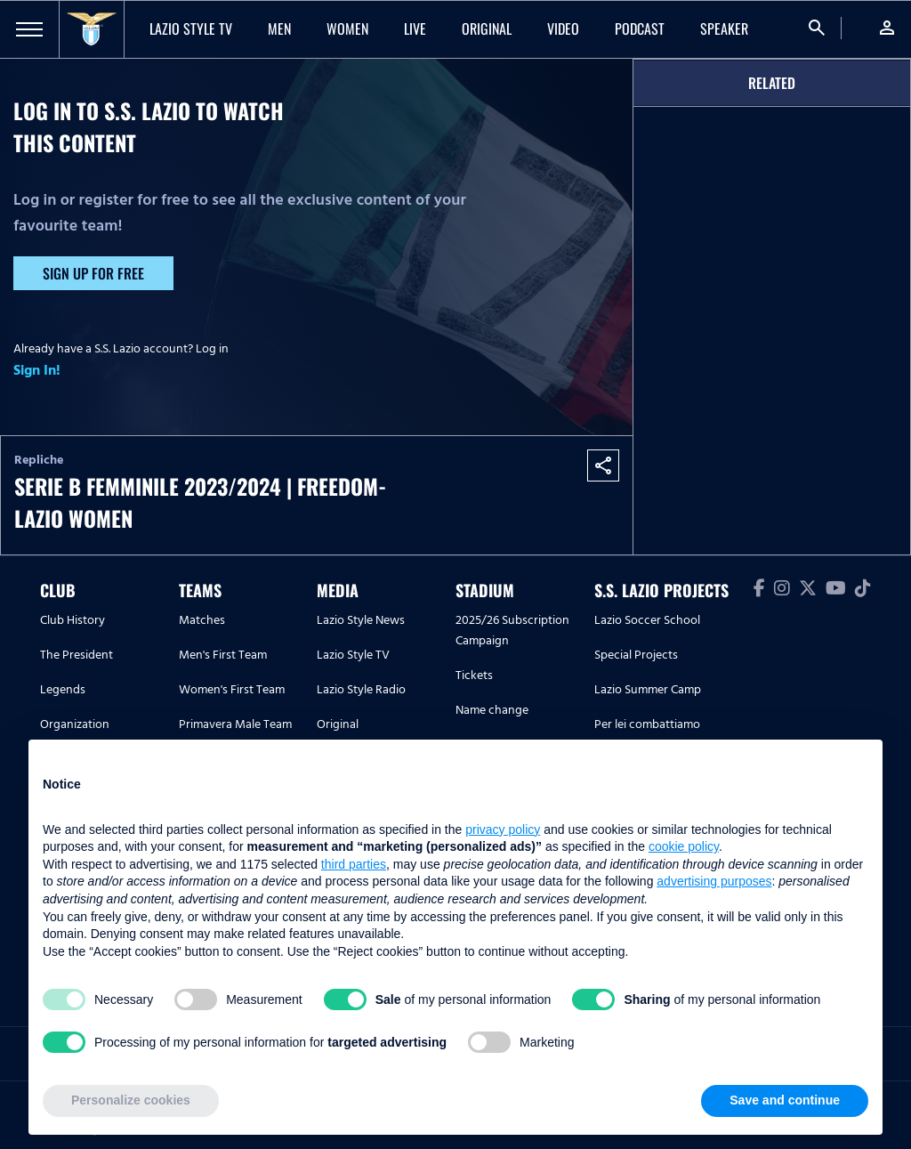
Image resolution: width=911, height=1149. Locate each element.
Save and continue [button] (785, 1100)
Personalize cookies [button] (130, 1100)
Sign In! (36, 370)
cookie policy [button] (684, 846)
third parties (353, 864)
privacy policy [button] (502, 829)
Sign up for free (93, 273)
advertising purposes (714, 881)
